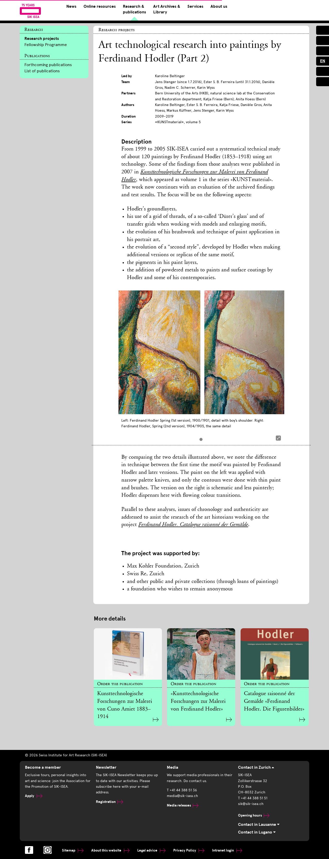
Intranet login (227, 850)
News (71, 6)
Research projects (41, 38)
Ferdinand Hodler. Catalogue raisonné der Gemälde (193, 525)
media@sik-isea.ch (182, 796)
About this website (110, 850)
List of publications (42, 70)
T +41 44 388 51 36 (182, 790)
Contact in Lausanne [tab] (258, 824)
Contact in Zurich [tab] (256, 767)
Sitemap (73, 850)
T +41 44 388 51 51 (252, 798)
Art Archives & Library (166, 9)
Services (195, 6)
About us (219, 6)
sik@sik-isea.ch (250, 804)
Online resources (100, 6)
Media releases (182, 805)
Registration (109, 802)
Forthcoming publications (48, 64)
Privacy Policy (188, 850)
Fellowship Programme (45, 44)
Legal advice (151, 850)
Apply (33, 796)
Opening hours (253, 815)
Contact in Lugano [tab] (257, 832)
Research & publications (134, 9)
